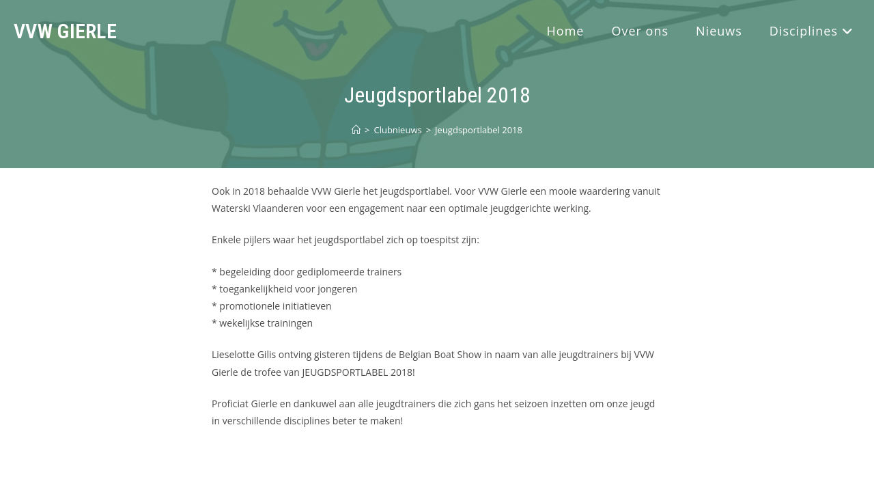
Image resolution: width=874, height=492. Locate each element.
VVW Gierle (65, 31)
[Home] (356, 130)
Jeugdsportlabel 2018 (478, 130)
